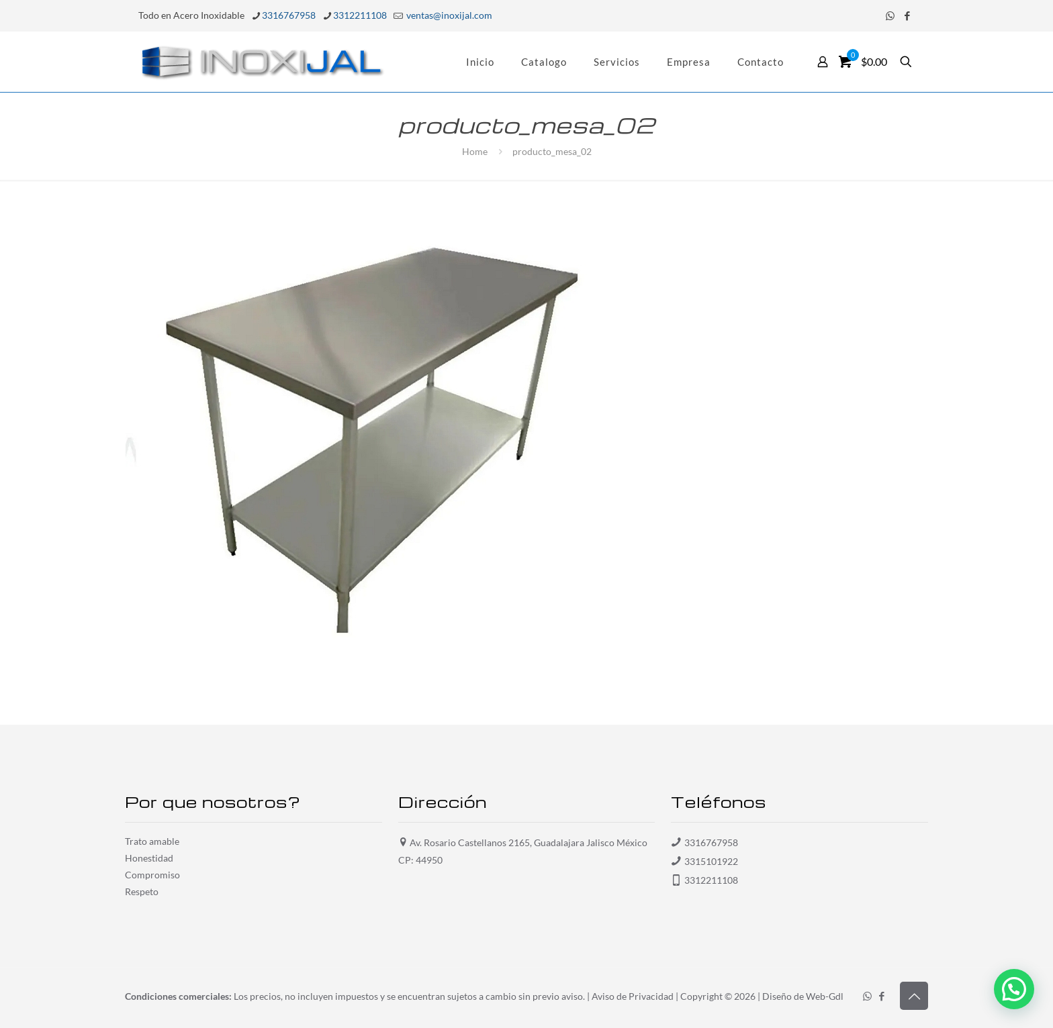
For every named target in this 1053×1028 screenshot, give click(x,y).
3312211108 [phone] (360, 15)
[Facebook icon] (907, 15)
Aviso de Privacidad (633, 996)
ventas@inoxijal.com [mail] (448, 15)
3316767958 (711, 842)
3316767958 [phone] (289, 15)
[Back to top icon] (914, 996)
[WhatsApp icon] (890, 15)
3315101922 (711, 861)
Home (475, 151)
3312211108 (711, 880)
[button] (1014, 989)
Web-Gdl (824, 996)
